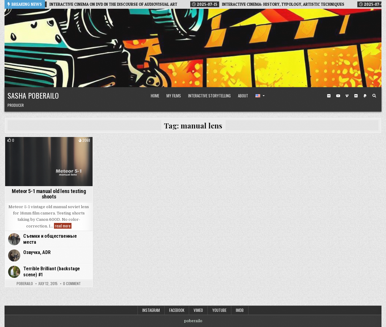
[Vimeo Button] (347, 96)
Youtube (219, 310)
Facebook (176, 310)
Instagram (151, 310)
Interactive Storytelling (209, 96)
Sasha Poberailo (33, 95)
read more (63, 226)
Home (155, 96)
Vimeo (198, 310)
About (243, 96)
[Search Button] (374, 96)
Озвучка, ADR (37, 252)
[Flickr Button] (329, 96)
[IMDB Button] (356, 96)
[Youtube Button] (338, 96)
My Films (173, 96)
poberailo (25, 283)
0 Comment (72, 283)
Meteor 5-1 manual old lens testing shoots (49, 194)
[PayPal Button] (365, 96)
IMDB (240, 310)
